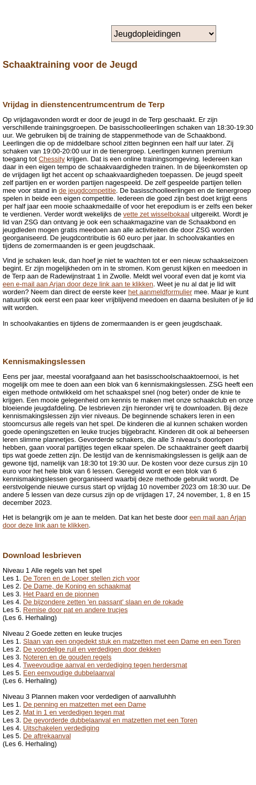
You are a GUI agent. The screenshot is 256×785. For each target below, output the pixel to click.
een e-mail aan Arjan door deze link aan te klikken (78, 284)
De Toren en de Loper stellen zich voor (81, 578)
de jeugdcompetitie (87, 190)
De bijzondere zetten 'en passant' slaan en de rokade (103, 602)
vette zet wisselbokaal (156, 214)
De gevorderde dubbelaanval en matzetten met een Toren (110, 720)
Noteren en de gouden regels (67, 657)
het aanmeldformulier (160, 292)
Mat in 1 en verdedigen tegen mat (74, 712)
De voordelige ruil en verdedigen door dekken (92, 649)
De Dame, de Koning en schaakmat (77, 586)
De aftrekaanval (47, 736)
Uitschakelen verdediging (61, 728)
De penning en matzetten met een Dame (84, 704)
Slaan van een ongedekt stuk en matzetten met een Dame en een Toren (132, 641)
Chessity (52, 159)
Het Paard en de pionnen (61, 594)
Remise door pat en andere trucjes (75, 610)
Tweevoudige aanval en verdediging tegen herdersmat (105, 665)
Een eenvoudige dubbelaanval (69, 673)
